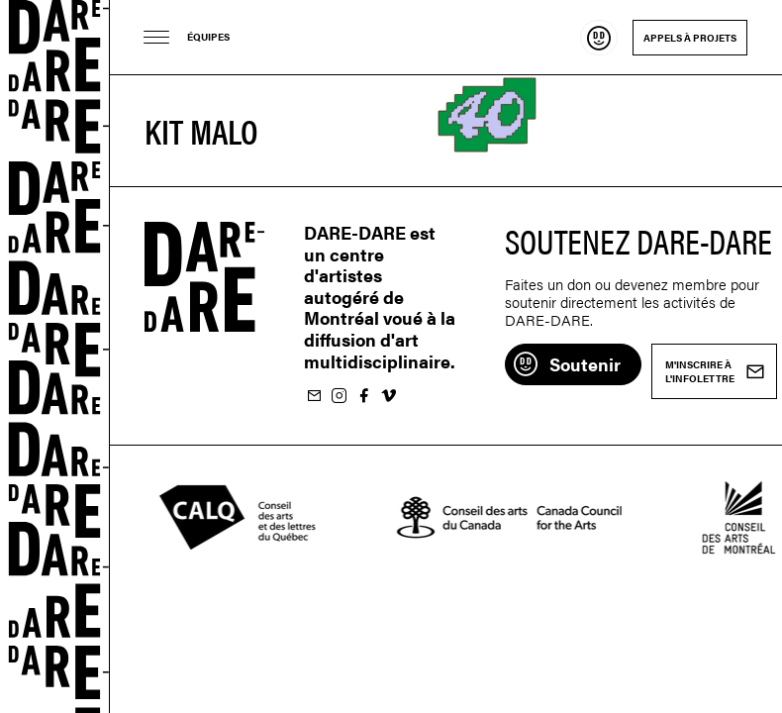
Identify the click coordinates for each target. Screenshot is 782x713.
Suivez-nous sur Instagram (338, 396)
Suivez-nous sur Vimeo (388, 396)
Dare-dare (55, 356)
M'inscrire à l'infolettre (314, 396)
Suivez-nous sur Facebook (363, 396)
